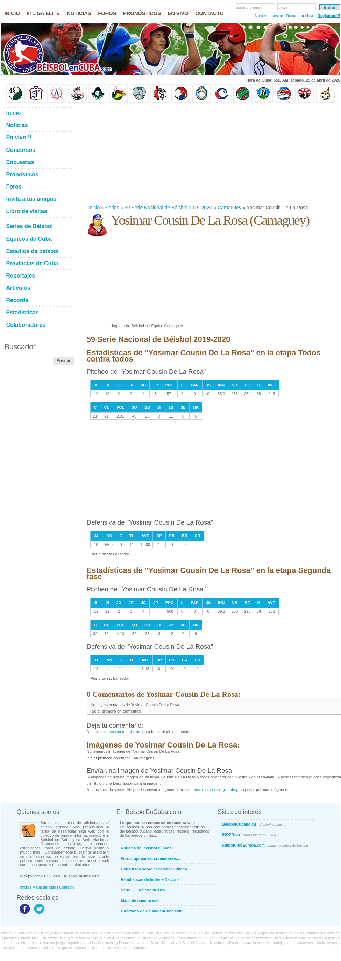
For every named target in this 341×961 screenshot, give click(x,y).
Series (112, 207)
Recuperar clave (300, 16)
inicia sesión (204, 789)
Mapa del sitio (44, 887)
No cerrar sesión (269, 16)
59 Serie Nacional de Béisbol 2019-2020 (168, 207)
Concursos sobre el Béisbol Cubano (154, 869)
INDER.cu (251, 835)
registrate (133, 732)
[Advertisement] (148, 154)
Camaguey (229, 207)
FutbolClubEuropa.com (265, 845)
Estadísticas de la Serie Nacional (151, 879)
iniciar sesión (110, 732)
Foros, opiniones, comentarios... (150, 858)
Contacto (66, 887)
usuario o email (249, 7)
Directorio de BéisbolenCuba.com (152, 911)
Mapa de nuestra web (140, 900)
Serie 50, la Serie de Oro (143, 890)
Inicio (94, 207)
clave (283, 7)
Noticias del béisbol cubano (146, 848)
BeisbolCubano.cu (252, 824)
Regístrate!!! (329, 16)
